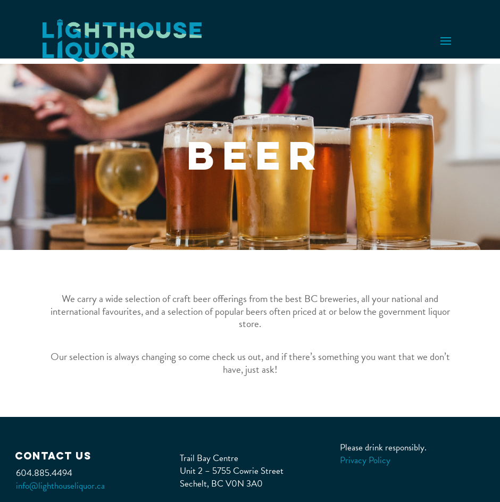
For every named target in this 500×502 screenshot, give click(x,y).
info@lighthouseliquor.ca (60, 485)
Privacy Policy (365, 460)
